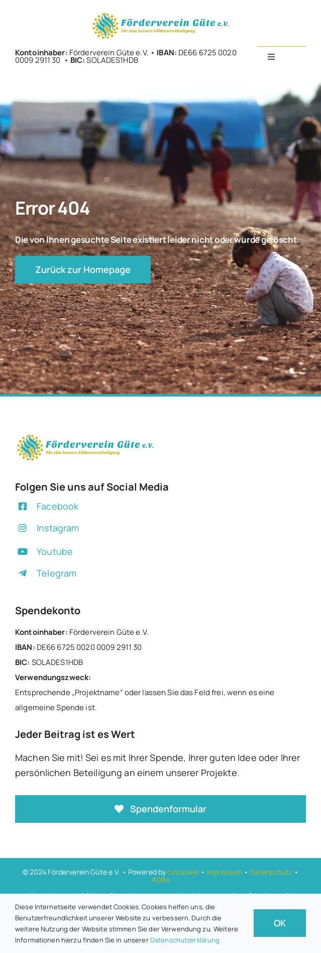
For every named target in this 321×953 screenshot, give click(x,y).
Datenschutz (271, 872)
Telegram (56, 573)
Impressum (224, 872)
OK (280, 923)
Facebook (57, 506)
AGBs (161, 879)
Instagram (58, 528)
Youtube (55, 551)
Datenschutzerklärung (185, 939)
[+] (160, 14)
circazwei (182, 872)
